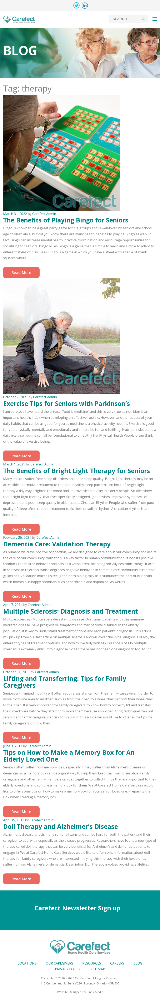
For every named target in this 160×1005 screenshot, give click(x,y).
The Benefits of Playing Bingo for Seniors (65, 220)
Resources (91, 963)
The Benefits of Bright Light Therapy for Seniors (76, 470)
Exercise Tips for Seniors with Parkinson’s (66, 403)
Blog (137, 963)
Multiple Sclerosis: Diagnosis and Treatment (70, 611)
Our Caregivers (59, 963)
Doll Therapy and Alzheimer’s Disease (60, 826)
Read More (21, 272)
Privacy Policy (68, 969)
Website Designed (69, 992)
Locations (27, 963)
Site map (97, 969)
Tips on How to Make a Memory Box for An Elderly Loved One (69, 755)
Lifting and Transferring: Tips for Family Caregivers (64, 682)
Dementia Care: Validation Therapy (57, 544)
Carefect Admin (44, 213)
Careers (117, 963)
